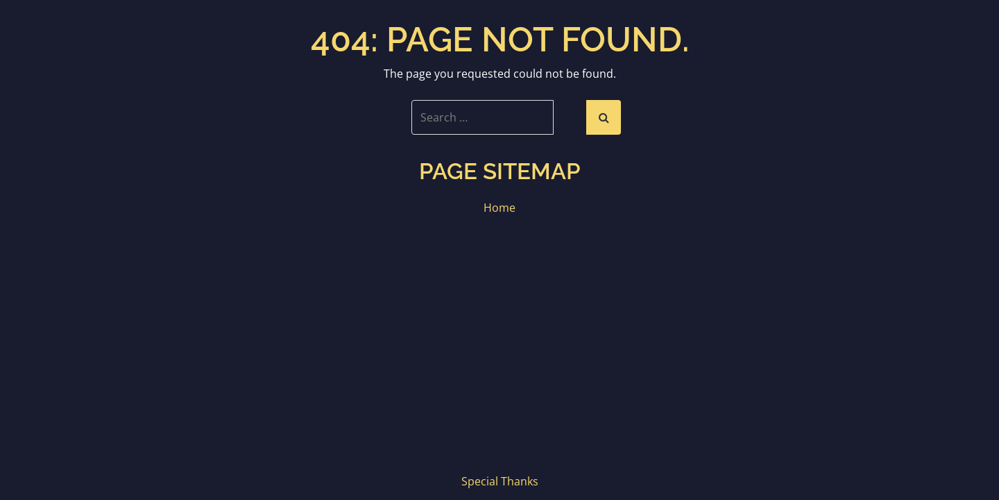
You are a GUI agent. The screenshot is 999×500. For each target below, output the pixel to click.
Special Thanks (499, 481)
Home (499, 207)
